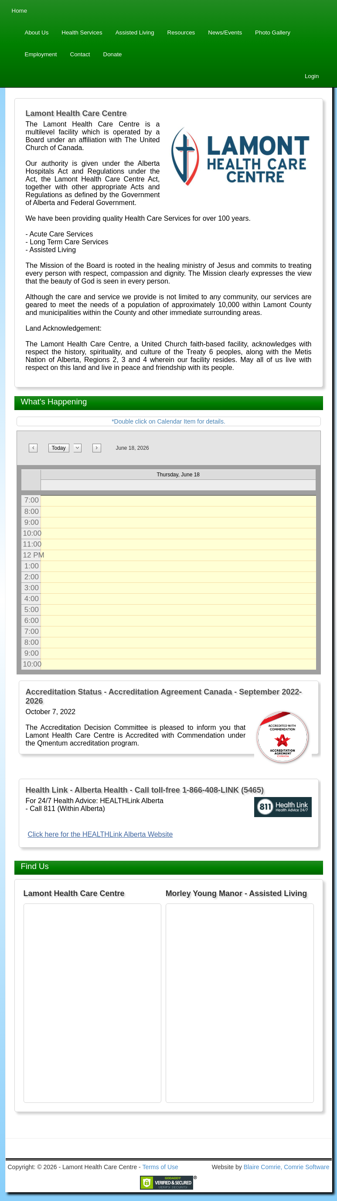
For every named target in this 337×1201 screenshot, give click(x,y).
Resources (181, 32)
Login (312, 76)
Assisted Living (135, 32)
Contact (80, 54)
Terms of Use (160, 1166)
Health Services (81, 32)
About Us (37, 32)
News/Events (225, 32)
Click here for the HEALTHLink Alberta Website (100, 834)
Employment (41, 54)
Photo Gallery (272, 32)
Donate (112, 54)
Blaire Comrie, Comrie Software (287, 1166)
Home (19, 10)
